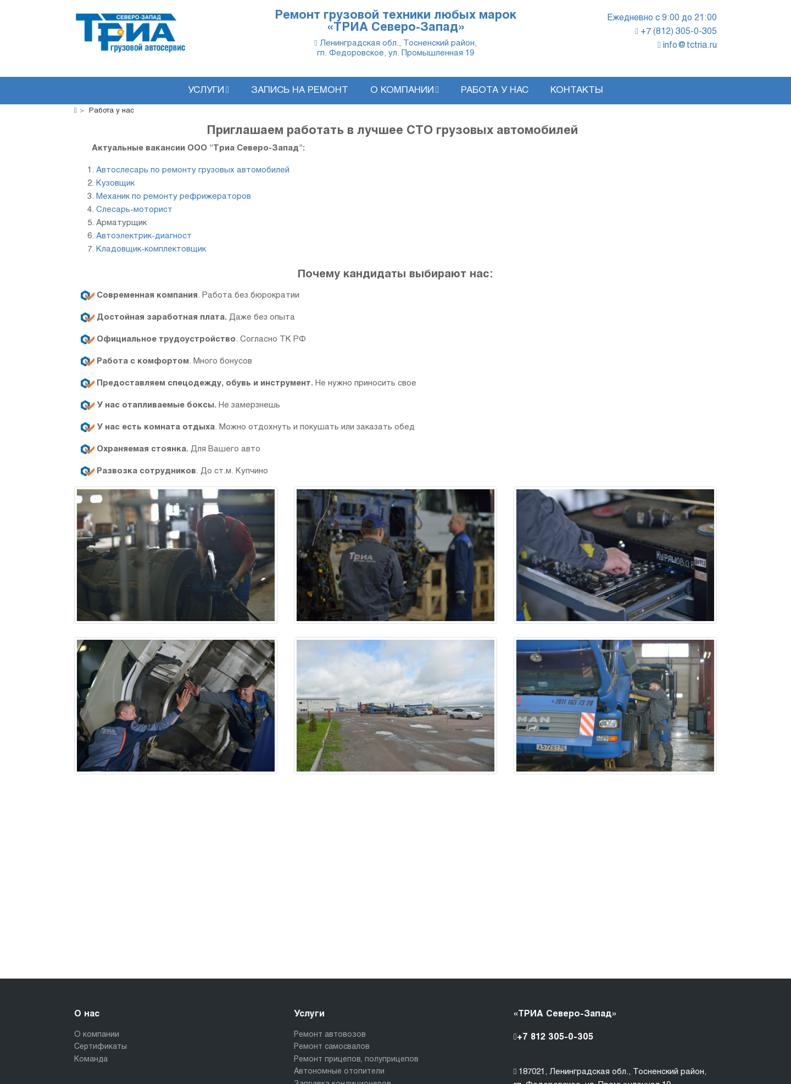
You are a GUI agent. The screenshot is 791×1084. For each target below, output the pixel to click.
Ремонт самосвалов (332, 1047)
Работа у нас (494, 90)
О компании (404, 90)
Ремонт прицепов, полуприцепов (356, 1059)
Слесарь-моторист (134, 210)
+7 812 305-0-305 (553, 1037)
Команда (91, 1059)
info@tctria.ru (687, 45)
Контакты (576, 90)
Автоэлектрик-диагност (144, 236)
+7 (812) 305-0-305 (676, 31)
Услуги (208, 90)
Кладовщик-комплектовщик (151, 249)
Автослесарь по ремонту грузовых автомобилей (192, 170)
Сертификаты (100, 1047)
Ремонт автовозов (330, 1034)
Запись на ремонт (299, 90)
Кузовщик (115, 183)
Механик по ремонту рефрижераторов (173, 196)
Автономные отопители (339, 1071)
